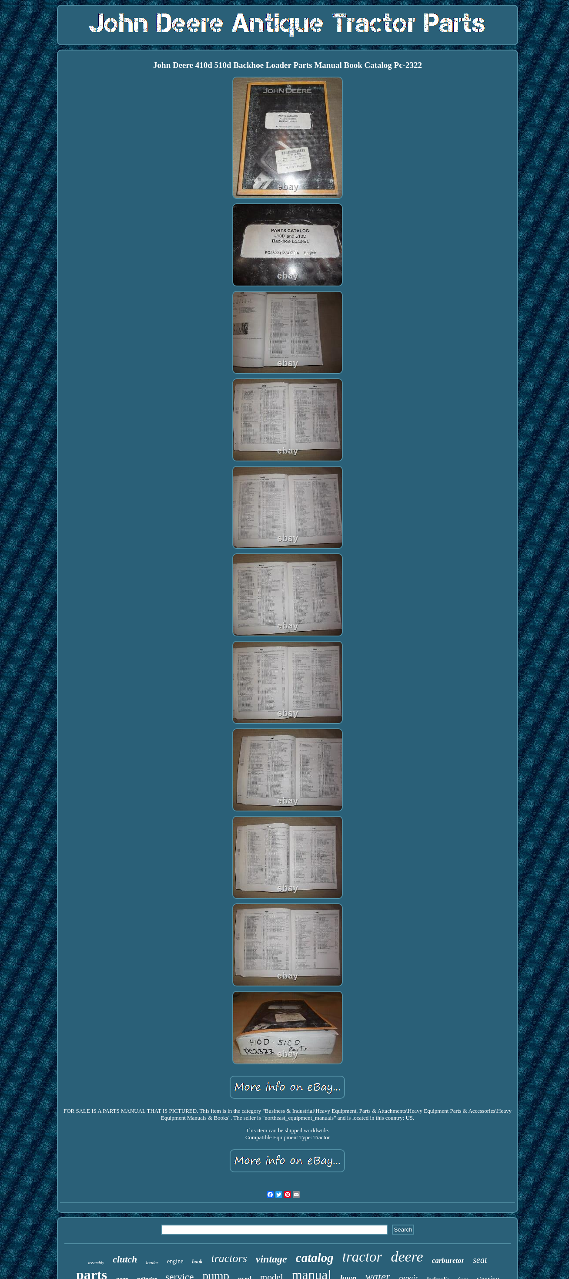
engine (175, 1261)
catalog (315, 1258)
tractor (362, 1257)
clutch (125, 1259)
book (197, 1262)
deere (407, 1257)
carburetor (448, 1260)
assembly (96, 1262)
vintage (271, 1259)
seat (480, 1260)
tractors (229, 1258)
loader (152, 1262)
